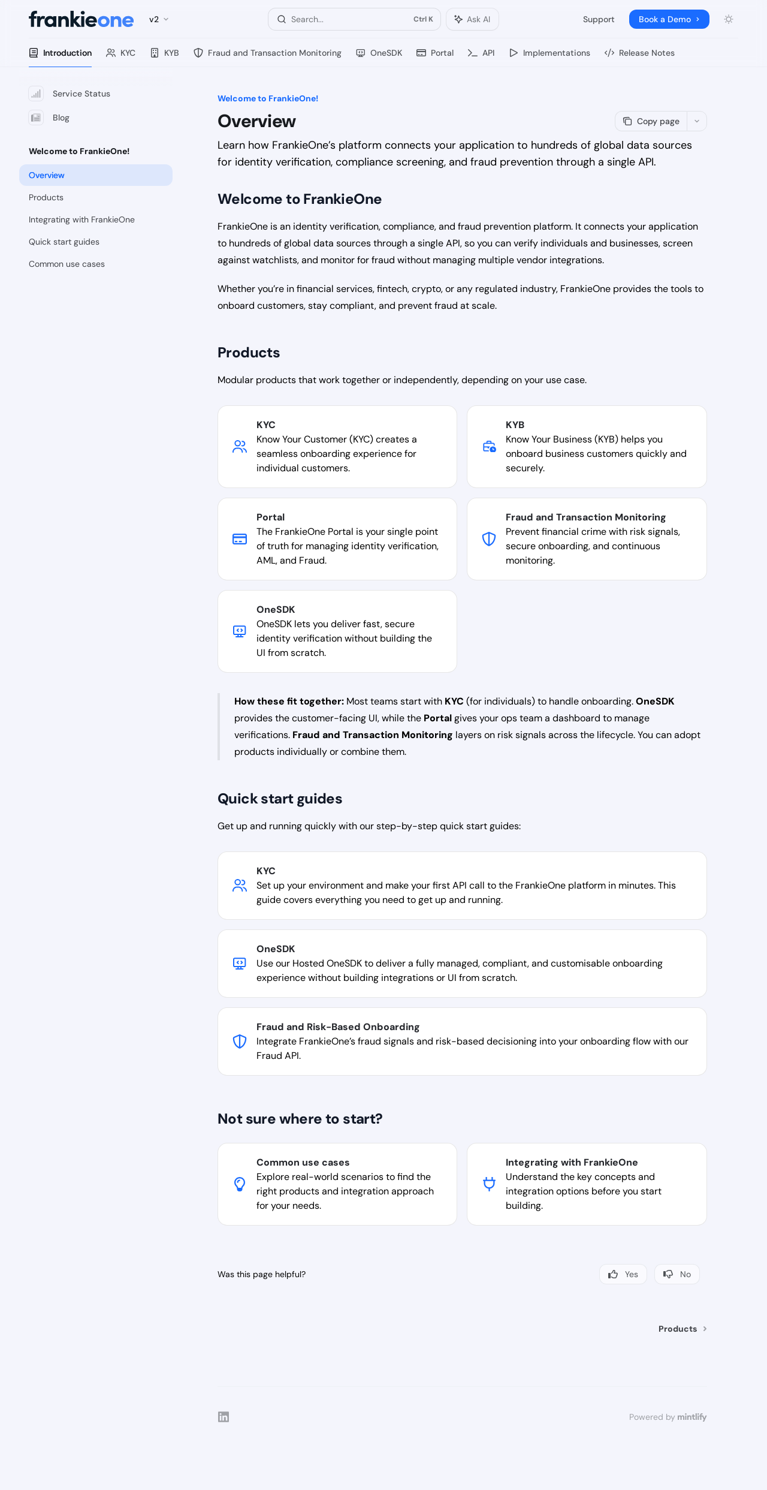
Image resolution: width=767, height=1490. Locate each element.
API (481, 57)
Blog (49, 117)
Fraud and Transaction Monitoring (268, 57)
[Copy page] (651, 121)
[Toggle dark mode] (728, 19)
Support (599, 19)
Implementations (549, 57)
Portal (435, 57)
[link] (337, 446)
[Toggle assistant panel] (472, 19)
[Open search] (354, 19)
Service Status (69, 93)
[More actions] (697, 121)
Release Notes (640, 57)
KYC (120, 57)
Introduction (60, 57)
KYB (164, 57)
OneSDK (379, 57)
